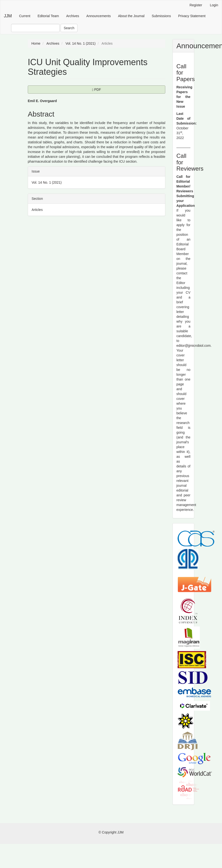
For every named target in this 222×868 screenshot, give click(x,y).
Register (196, 5)
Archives (72, 16)
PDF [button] (109, 89)
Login (214, 5)
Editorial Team (48, 16)
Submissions (161, 16)
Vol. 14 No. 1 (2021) (80, 43)
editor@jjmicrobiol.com (193, 345)
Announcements (98, 16)
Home (35, 43)
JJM (8, 16)
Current (24, 16)
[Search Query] (35, 28)
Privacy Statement (192, 16)
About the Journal (131, 16)
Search (69, 28)
